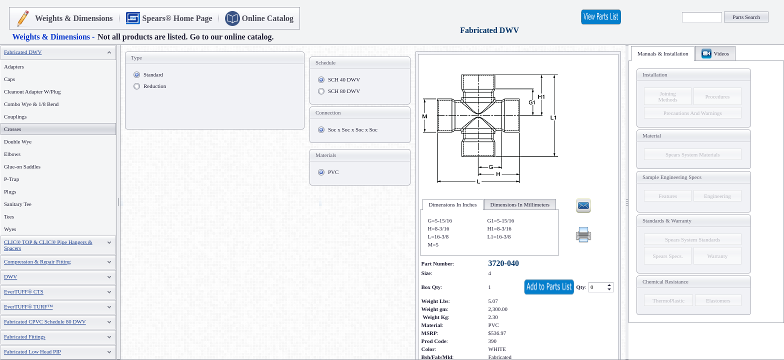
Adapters (14, 67)
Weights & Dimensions (74, 18)
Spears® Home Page (177, 18)
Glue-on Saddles (22, 167)
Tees (9, 217)
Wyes (10, 229)
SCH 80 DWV (344, 91)
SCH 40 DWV (344, 79)
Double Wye (18, 141)
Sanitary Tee (18, 204)
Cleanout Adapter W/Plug (32, 91)
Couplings (15, 117)
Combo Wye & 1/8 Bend (31, 104)
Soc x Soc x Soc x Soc (353, 129)
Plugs (10, 191)
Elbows (12, 154)
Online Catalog (268, 18)
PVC (333, 172)
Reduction (155, 86)
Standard (153, 75)
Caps (9, 79)
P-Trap (11, 179)
